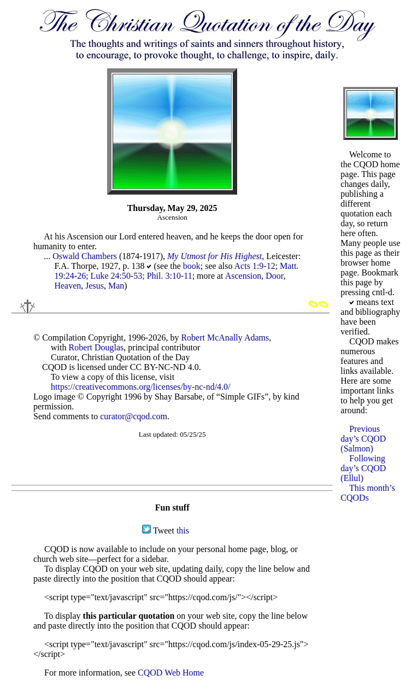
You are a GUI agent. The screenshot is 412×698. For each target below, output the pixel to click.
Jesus (94, 285)
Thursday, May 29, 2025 (172, 208)
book (192, 266)
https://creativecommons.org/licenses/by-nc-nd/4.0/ (141, 386)
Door (274, 275)
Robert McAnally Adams (225, 337)
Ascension (243, 275)
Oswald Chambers (84, 256)
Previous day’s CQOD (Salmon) (363, 438)
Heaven (67, 285)
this (182, 530)
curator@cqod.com (133, 416)
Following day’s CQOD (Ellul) (363, 468)
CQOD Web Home (171, 672)
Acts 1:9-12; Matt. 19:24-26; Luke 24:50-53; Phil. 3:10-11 (176, 270)
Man (116, 285)
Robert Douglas (95, 347)
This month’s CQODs (367, 492)
